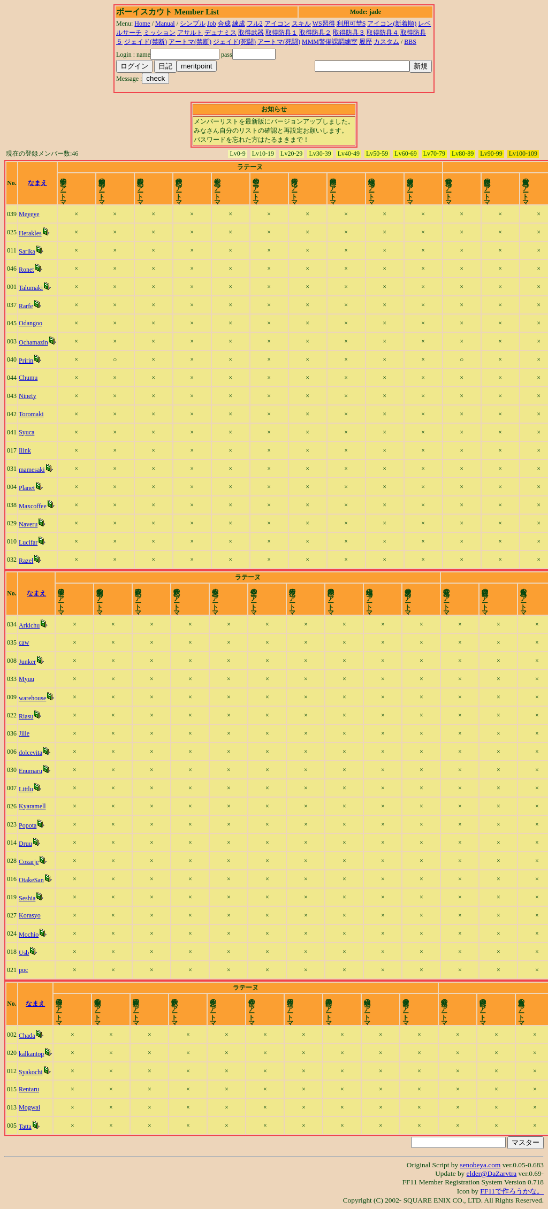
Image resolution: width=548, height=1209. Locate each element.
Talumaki (33, 288)
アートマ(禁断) (190, 41)
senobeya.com (480, 1165)
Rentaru (31, 1089)
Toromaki (33, 414)
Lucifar (30, 542)
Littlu (28, 789)
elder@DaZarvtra (492, 1173)
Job (211, 23)
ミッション (159, 32)
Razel (28, 560)
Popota (30, 825)
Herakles (32, 233)
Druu (28, 843)
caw (26, 642)
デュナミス (220, 32)
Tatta (27, 1126)
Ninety (30, 396)
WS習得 (324, 23)
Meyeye (31, 214)
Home (142, 23)
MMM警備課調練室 (329, 41)
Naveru (30, 524)
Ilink (27, 450)
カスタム (386, 41)
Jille (26, 733)
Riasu (28, 716)
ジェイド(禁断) (145, 41)
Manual (165, 23)
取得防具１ (281, 32)
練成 (238, 23)
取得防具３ (349, 32)
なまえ (53, 183)
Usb (26, 953)
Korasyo (32, 915)
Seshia (29, 898)
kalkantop (34, 1054)
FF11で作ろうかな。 (512, 1191)
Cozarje (31, 862)
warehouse (35, 698)
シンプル (193, 23)
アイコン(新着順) (391, 23)
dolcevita (33, 752)
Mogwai (32, 1107)
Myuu (29, 679)
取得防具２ (315, 32)
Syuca (29, 432)
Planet (29, 488)
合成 (224, 23)
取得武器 (251, 32)
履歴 (365, 41)
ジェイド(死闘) (234, 41)
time (525, 183)
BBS (410, 41)
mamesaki (34, 469)
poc (26, 970)
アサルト (190, 32)
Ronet (29, 269)
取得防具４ (383, 32)
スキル (301, 23)
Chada (29, 1035)
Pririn (28, 360)
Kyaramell (35, 806)
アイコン (277, 23)
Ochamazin (36, 342)
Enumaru (33, 771)
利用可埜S (351, 23)
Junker (30, 661)
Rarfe (28, 306)
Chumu (30, 377)
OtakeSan (34, 880)
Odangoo (33, 323)
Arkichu (31, 625)
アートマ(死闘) (278, 41)
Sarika (29, 251)
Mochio (31, 934)
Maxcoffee (35, 506)
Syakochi (33, 1072)
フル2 (255, 23)
